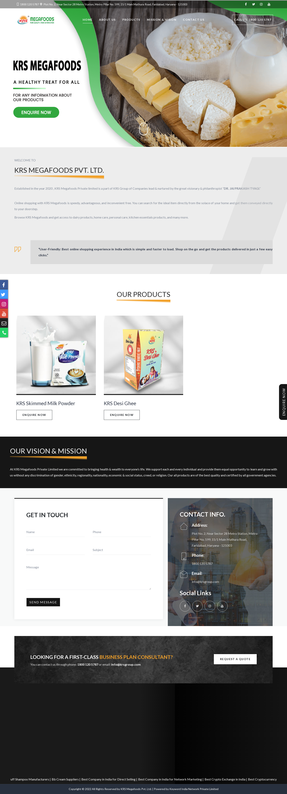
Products (131, 20)
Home (88, 20)
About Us (107, 20)
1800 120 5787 (29, 4)
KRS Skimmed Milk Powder (45, 403)
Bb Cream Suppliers (68, 779)
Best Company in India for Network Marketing (173, 779)
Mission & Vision (161, 20)
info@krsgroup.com (205, 581)
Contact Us (193, 20)
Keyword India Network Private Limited (193, 789)
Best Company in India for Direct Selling (112, 779)
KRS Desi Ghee (120, 403)
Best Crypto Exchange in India (228, 779)
